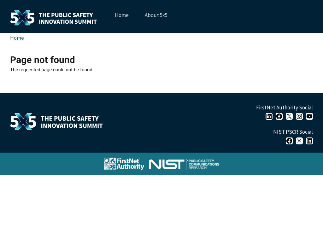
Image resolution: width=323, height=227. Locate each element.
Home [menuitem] (122, 15)
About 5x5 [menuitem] (155, 17)
